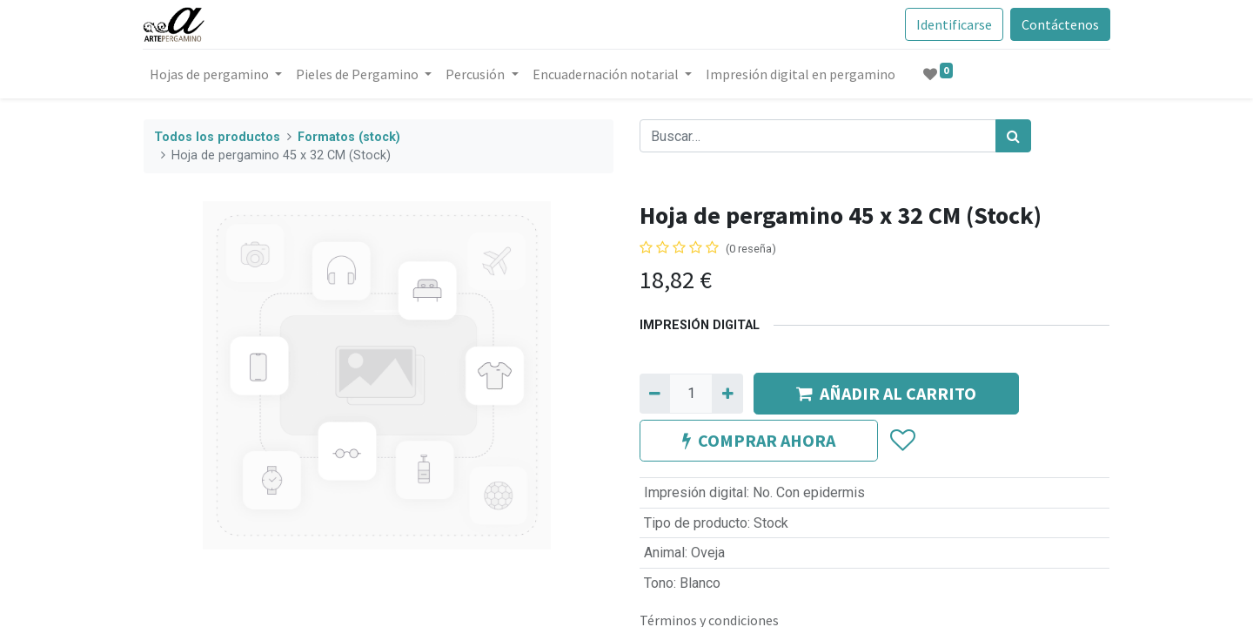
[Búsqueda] (1013, 135)
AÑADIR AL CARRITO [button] (886, 393)
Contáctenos (1059, 24)
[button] (902, 440)
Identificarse (953, 24)
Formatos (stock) (349, 137)
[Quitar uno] (655, 394)
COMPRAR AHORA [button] (758, 440)
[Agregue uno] (727, 394)
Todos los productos (217, 137)
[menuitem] (800, 74)
